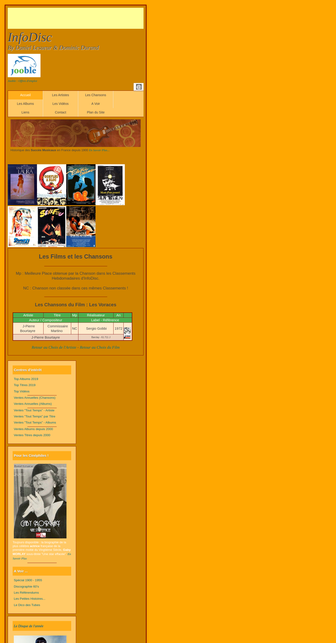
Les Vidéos (60, 104)
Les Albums (25, 104)
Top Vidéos (22, 391)
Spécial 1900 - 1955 (28, 580)
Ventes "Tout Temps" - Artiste (34, 410)
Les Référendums (26, 592)
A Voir (95, 104)
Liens (25, 112)
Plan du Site (96, 112)
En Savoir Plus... (99, 150)
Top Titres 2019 (25, 385)
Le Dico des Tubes (27, 605)
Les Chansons (95, 95)
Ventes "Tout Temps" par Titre (34, 416)
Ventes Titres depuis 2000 (32, 435)
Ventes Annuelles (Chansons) (34, 397)
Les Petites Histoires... (29, 598)
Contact (60, 112)
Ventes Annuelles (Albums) (33, 404)
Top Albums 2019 (26, 379)
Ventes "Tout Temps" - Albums (35, 422)
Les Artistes (60, 95)
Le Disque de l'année (28, 626)
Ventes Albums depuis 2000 (33, 429)
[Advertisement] (93, 18)
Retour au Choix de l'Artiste (54, 347)
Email (139, 87)
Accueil (25, 95)
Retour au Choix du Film (100, 347)
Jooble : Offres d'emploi (22, 81)
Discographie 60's (26, 586)
